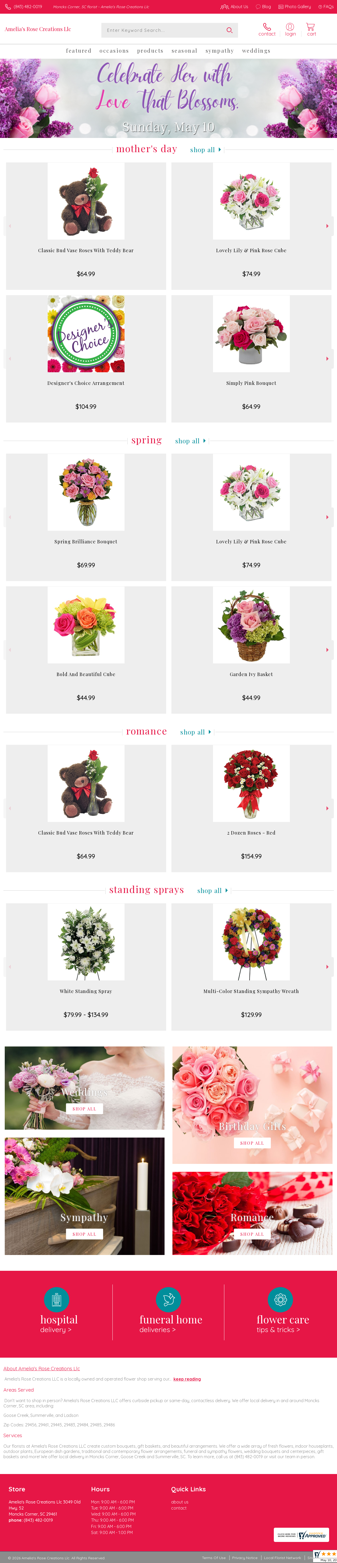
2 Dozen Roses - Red (251, 833)
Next (328, 226)
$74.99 (251, 274)
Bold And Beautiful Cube (86, 674)
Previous (9, 226)
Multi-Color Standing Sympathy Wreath (251, 991)
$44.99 (86, 698)
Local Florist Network (282, 1557)
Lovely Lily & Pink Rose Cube (251, 250)
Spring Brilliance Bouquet (85, 541)
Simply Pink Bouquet (251, 383)
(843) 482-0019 (28, 6)
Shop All (202, 149)
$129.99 (251, 1015)
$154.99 (251, 856)
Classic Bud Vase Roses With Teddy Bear (86, 250)
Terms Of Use (214, 1557)
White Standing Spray (86, 991)
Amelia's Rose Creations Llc (38, 28)
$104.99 (86, 406)
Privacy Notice (244, 1557)
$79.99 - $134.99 (86, 1015)
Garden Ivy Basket (251, 674)
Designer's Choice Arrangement (86, 383)
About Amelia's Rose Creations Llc (41, 1368)
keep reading (187, 1379)
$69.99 (86, 565)
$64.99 (86, 274)
